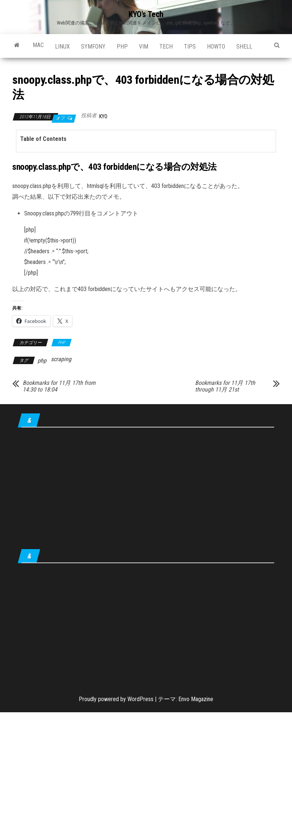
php (42, 360)
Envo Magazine (195, 699)
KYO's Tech (146, 14)
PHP (122, 46)
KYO (103, 116)
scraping (61, 359)
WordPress (140, 699)
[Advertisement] (146, 490)
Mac (38, 45)
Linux (62, 46)
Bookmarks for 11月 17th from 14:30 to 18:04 (59, 386)
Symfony (93, 46)
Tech (166, 46)
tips (190, 46)
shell (244, 46)
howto (216, 46)
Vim (143, 46)
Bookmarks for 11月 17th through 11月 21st (225, 386)
